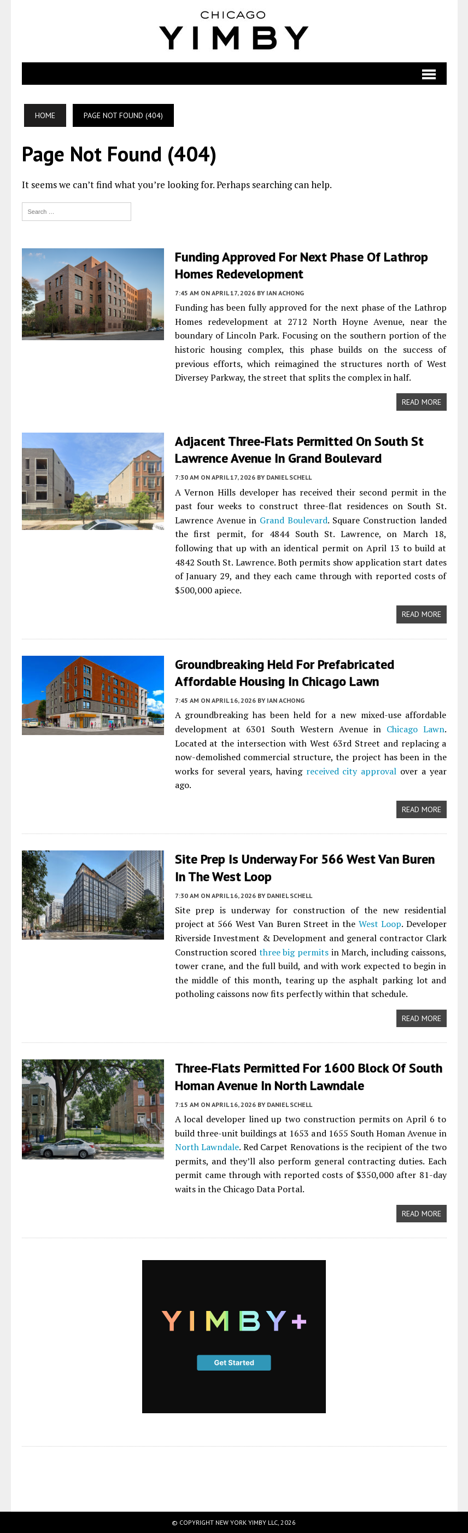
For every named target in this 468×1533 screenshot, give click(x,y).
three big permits (294, 952)
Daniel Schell (289, 477)
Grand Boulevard (293, 520)
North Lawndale (207, 1147)
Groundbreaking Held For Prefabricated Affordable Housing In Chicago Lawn (284, 673)
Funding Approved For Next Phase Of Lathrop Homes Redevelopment (301, 265)
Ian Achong (285, 293)
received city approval (351, 771)
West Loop (380, 924)
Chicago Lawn (415, 729)
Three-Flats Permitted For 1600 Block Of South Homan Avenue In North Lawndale (308, 1076)
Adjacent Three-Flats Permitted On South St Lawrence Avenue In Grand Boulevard (299, 450)
